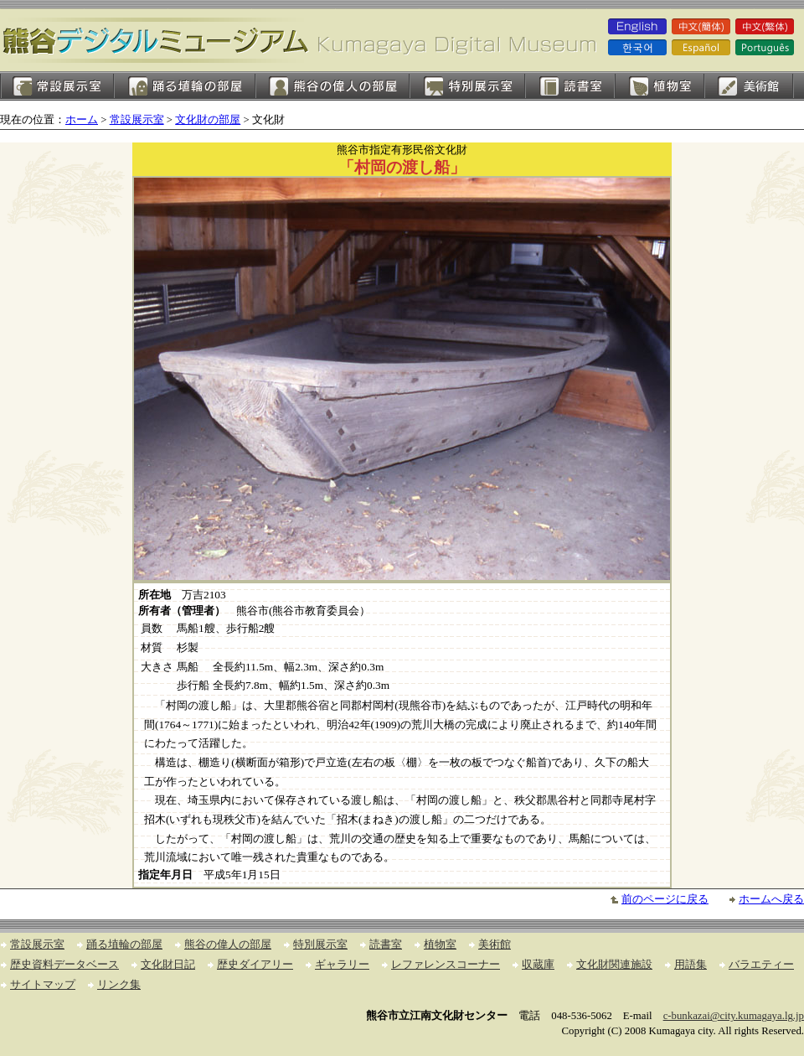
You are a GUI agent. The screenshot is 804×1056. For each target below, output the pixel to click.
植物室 (659, 86)
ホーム (81, 120)
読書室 (570, 86)
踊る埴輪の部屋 (184, 86)
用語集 (690, 965)
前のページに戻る (665, 899)
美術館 (749, 86)
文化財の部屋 (207, 120)
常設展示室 (57, 86)
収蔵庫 (538, 965)
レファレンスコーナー (445, 965)
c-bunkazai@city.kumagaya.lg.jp (733, 1016)
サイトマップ (42, 985)
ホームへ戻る (771, 899)
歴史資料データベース (64, 965)
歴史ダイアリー (255, 965)
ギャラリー (342, 965)
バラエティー (761, 965)
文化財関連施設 (614, 965)
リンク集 (119, 985)
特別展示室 (467, 86)
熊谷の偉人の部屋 (332, 86)
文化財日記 (168, 965)
